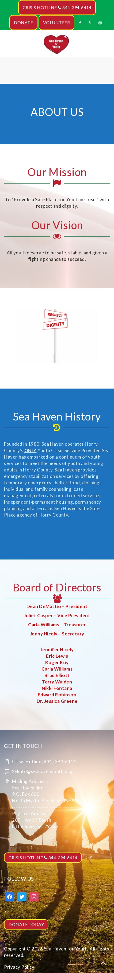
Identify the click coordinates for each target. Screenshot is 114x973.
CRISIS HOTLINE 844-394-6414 (57, 7)
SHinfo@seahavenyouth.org (42, 771)
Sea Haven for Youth (66, 949)
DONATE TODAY (26, 924)
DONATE (23, 22)
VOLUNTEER (56, 22)
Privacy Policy (19, 967)
